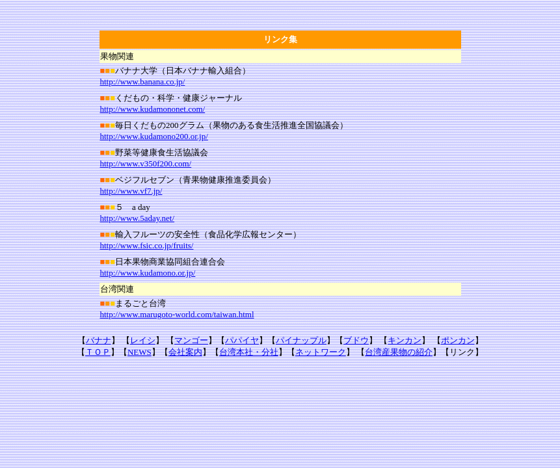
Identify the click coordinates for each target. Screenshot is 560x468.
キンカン (404, 340)
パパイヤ (242, 340)
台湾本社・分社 (248, 352)
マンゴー (191, 340)
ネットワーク (320, 352)
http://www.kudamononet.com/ (153, 109)
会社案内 (185, 352)
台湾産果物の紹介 (399, 352)
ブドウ (356, 340)
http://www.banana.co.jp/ (142, 81)
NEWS (139, 352)
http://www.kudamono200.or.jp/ (154, 136)
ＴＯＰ (98, 352)
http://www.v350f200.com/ (146, 163)
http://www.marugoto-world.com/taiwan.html (177, 314)
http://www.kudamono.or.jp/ (148, 273)
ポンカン (458, 340)
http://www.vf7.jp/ (131, 191)
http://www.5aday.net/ (137, 218)
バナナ (98, 340)
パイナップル (301, 340)
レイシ (142, 340)
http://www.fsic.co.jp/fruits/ (147, 245)
